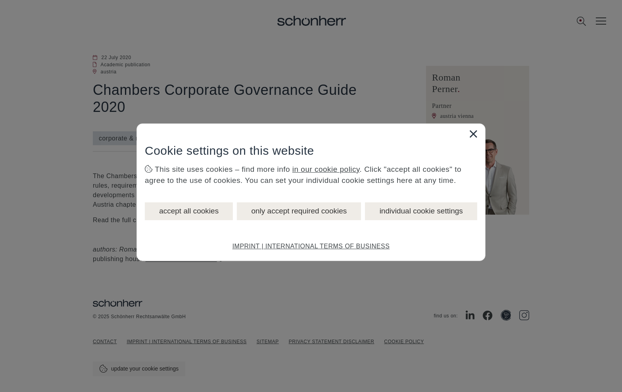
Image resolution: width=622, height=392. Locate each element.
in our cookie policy (326, 169)
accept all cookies (189, 211)
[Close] (473, 134)
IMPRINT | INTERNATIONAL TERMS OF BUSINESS (311, 246)
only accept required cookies (299, 211)
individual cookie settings (421, 211)
